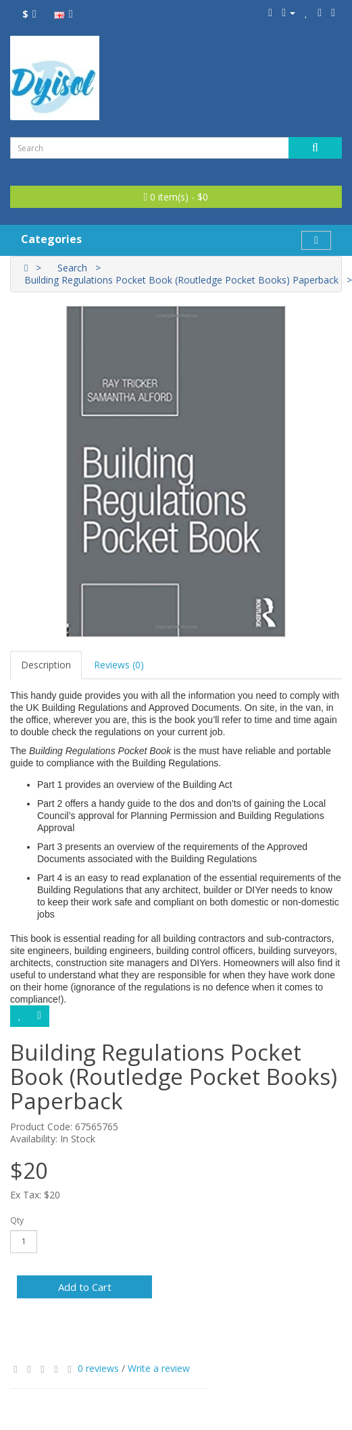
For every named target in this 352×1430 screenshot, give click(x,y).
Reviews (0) (119, 664)
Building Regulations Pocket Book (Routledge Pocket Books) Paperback (181, 279)
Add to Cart (84, 1287)
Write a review (159, 1368)
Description (46, 664)
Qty (17, 1220)
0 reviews (98, 1368)
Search (72, 267)
